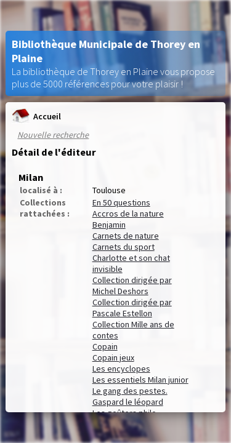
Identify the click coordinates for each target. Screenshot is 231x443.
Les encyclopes (121, 368)
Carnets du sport (123, 246)
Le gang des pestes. (130, 390)
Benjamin (109, 224)
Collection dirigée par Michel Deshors (132, 285)
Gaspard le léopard (127, 401)
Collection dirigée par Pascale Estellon (132, 308)
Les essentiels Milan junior (140, 379)
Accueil (36, 116)
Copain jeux (113, 357)
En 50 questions (121, 202)
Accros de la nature (128, 213)
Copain (105, 346)
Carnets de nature (125, 235)
